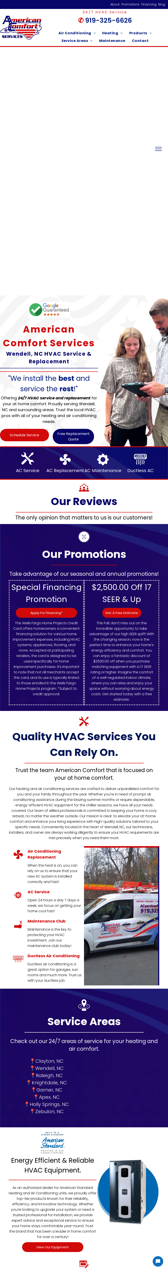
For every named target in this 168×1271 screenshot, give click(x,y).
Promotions (130, 4)
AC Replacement (65, 470)
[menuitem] (77, 33)
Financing (148, 4)
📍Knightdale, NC (46, 1082)
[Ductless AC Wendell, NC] (18, 964)
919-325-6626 (108, 20)
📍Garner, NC (46, 1089)
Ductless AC (140, 470)
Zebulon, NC (49, 1111)
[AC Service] (18, 900)
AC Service (27, 470)
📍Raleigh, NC (46, 1075)
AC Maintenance (102, 470)
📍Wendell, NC (46, 1068)
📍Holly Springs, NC (46, 1104)
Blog (161, 4)
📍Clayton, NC (46, 1061)
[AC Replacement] (18, 859)
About (115, 4)
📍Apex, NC (46, 1097)
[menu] (158, 149)
